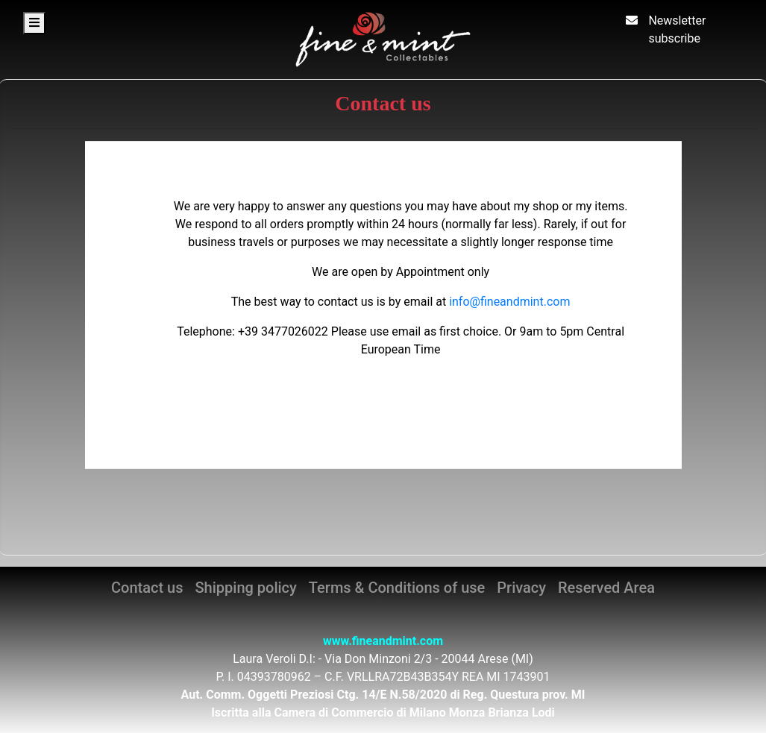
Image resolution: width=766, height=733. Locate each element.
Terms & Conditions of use (397, 588)
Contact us (147, 588)
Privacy (521, 588)
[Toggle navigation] (34, 23)
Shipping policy (246, 588)
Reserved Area (606, 588)
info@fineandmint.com (509, 302)
